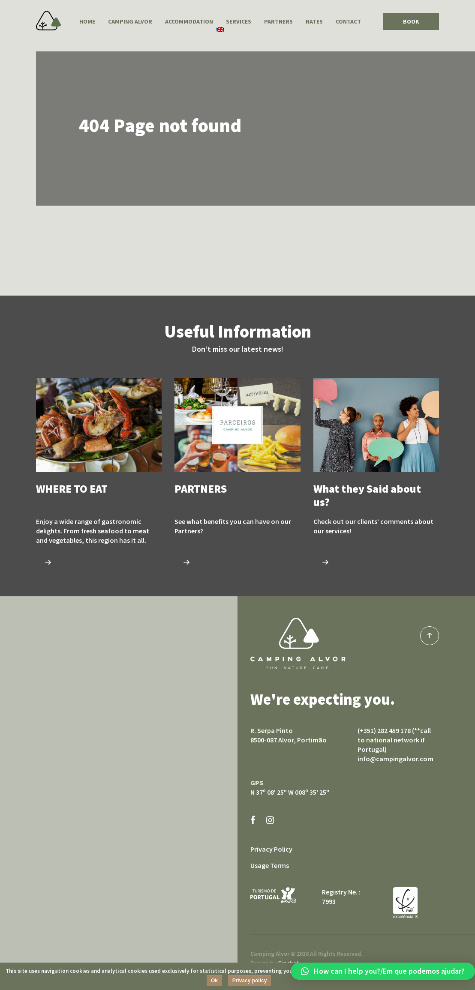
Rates (314, 21)
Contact (348, 21)
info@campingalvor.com (395, 758)
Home (87, 21)
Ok (214, 981)
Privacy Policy (271, 849)
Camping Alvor (48, 20)
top (429, 635)
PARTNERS (278, 21)
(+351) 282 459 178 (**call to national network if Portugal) (394, 740)
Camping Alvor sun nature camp (298, 643)
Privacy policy (249, 981)
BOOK (411, 21)
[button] (383, 971)
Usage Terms (269, 865)
